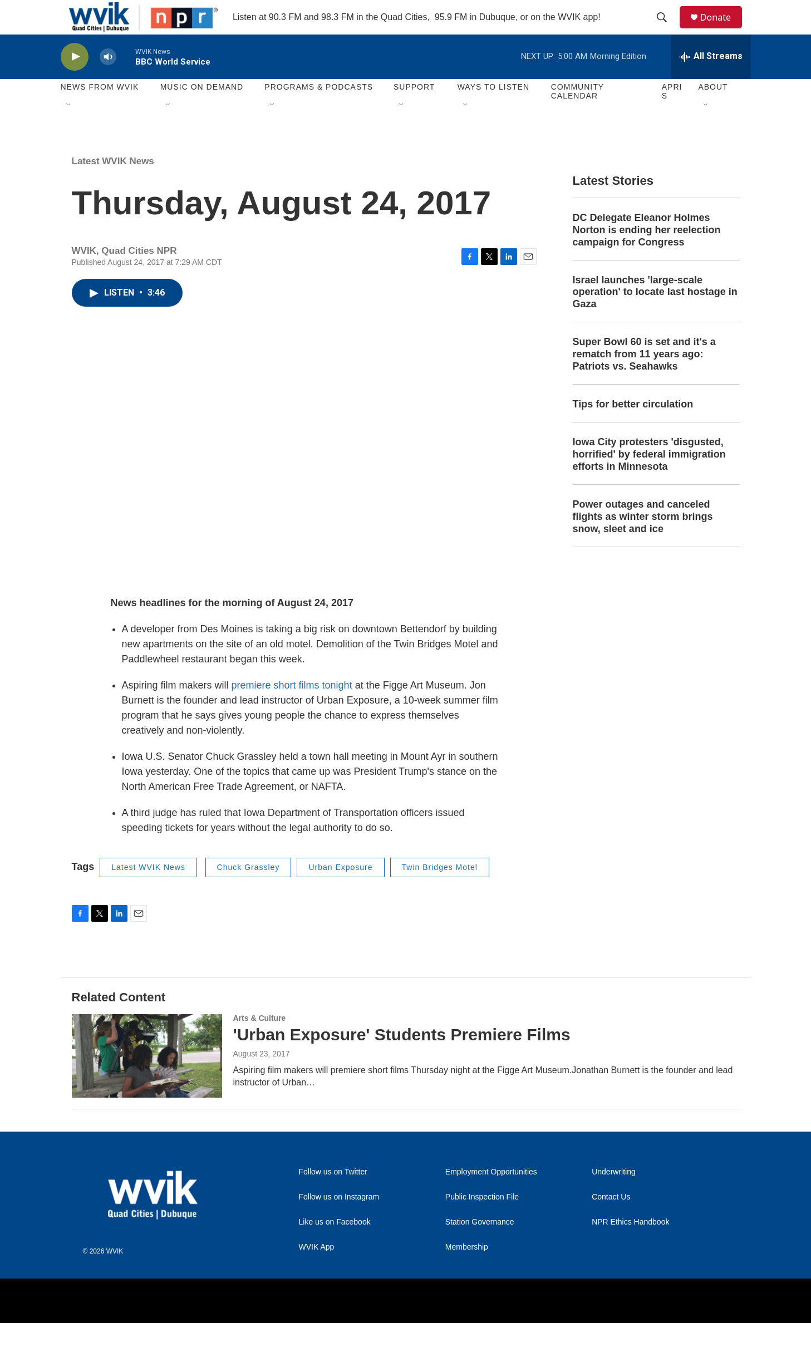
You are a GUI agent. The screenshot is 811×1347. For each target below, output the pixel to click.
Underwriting (614, 1196)
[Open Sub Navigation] (69, 129)
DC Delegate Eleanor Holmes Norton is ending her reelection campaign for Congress (647, 254)
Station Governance (479, 1246)
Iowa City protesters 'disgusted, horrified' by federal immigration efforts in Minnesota (649, 478)
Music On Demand (202, 111)
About (713, 111)
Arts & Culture (259, 1042)
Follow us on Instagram (339, 1221)
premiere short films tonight (293, 709)
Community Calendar (577, 116)
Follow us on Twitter (333, 1196)
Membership (466, 1271)
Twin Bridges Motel (440, 891)
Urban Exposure (340, 891)
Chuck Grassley (248, 891)
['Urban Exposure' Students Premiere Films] (147, 1080)
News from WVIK (100, 111)
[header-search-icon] (666, 29)
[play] (74, 81)
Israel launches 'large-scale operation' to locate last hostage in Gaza (655, 316)
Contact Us (611, 1221)
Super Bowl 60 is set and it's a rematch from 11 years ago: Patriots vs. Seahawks (644, 378)
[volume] (108, 81)
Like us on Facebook (335, 1246)
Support (414, 111)
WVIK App (317, 1271)
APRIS (672, 116)
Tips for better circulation (633, 428)
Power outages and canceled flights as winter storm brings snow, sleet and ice (643, 540)
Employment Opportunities (491, 1196)
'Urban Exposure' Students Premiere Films (402, 1058)
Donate (722, 29)
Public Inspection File (482, 1221)
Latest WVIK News (113, 185)
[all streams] (711, 80)
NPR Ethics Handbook (630, 1246)
